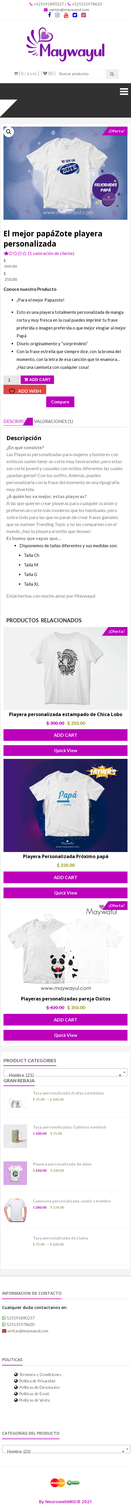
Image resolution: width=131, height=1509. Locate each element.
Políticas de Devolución (37, 1387)
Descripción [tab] (18, 421)
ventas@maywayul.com (66, 9)
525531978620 (18, 1324)
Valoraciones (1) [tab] (53, 421)
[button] (8, 132)
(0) (48, 73)
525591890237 (18, 1317)
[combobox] (65, 1072)
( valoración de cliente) (51, 253)
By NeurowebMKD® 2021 (65, 1501)
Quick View (65, 750)
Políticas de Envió (31, 1393)
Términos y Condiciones (37, 1374)
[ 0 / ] (26, 73)
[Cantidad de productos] (11, 380)
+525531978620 (85, 4)
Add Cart (40, 379)
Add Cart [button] (65, 735)
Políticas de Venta (32, 1400)
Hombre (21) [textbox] (63, 1075)
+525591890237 (47, 4)
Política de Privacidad (34, 1380)
